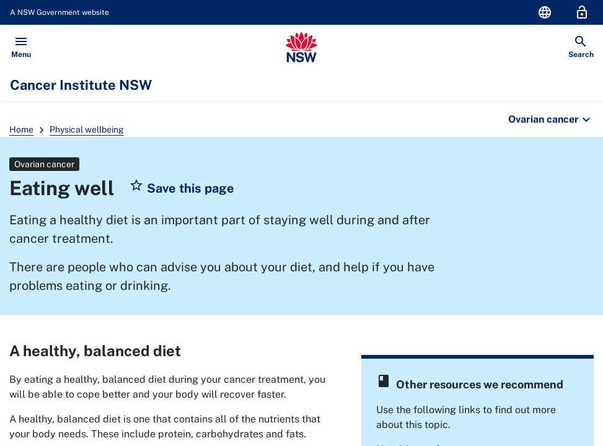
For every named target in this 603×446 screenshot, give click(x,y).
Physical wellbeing (87, 129)
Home (21, 129)
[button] (181, 188)
